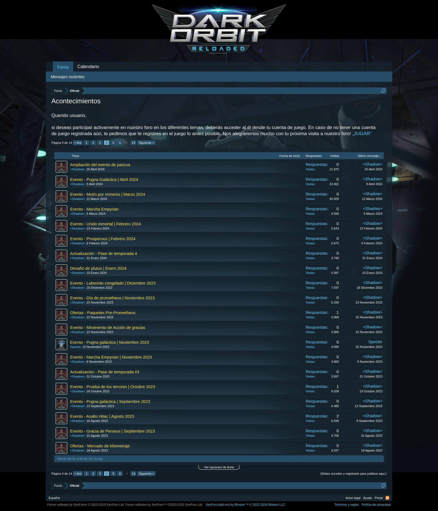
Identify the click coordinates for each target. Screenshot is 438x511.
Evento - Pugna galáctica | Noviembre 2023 (109, 342)
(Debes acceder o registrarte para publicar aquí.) (353, 473)
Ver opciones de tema (219, 467)
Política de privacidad (376, 504)
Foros (63, 67)
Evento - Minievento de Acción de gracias (107, 327)
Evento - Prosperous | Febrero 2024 (102, 239)
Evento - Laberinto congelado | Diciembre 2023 (113, 283)
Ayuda (367, 498)
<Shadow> (77, 169)
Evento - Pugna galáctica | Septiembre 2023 (110, 401)
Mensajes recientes (68, 77)
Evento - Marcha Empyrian (94, 209)
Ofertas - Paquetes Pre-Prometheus (102, 313)
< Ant (77, 142)
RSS (387, 498)
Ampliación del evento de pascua (100, 165)
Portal (379, 498)
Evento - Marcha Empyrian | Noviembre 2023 (111, 357)
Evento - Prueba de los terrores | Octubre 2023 (112, 387)
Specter (75, 346)
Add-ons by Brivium (246, 504)
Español (54, 498)
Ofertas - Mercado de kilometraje (100, 446)
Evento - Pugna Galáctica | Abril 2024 (104, 179)
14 (133, 142)
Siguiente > (146, 142)
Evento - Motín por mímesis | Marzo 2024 (107, 194)
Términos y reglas (346, 504)
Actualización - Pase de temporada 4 (103, 253)
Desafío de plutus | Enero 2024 (98, 268)
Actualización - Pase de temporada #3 (104, 372)
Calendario (88, 66)
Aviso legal (353, 498)
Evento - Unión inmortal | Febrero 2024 (105, 224)
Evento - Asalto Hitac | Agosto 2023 (102, 416)
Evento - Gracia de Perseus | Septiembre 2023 (112, 431)
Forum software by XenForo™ (164, 504)
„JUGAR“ (362, 133)
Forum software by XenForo (86, 504)
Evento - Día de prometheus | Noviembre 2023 (112, 298)
